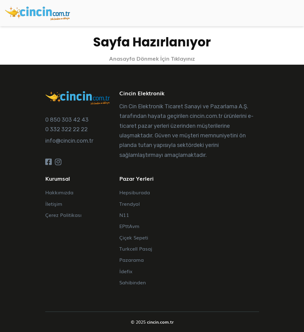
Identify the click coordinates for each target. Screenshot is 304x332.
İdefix (125, 271)
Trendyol (129, 203)
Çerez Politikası (63, 214)
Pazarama (131, 259)
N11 (124, 214)
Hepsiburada (134, 192)
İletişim (53, 203)
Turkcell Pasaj (135, 248)
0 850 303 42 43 (67, 119)
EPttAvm (129, 226)
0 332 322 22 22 (66, 129)
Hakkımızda (59, 192)
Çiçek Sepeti (133, 237)
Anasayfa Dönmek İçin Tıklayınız (152, 58)
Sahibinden (132, 282)
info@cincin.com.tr (69, 140)
